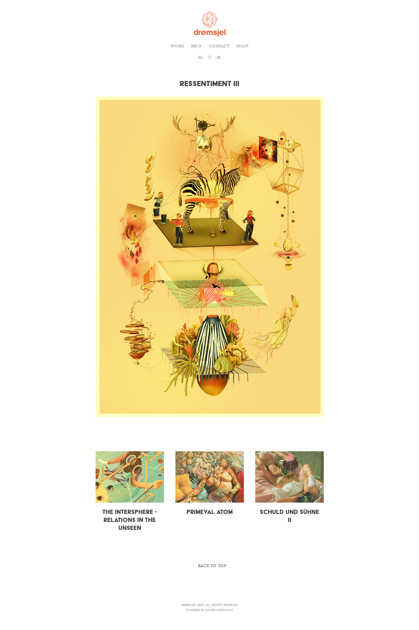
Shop (242, 46)
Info (196, 46)
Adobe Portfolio (219, 610)
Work (177, 46)
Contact (219, 46)
